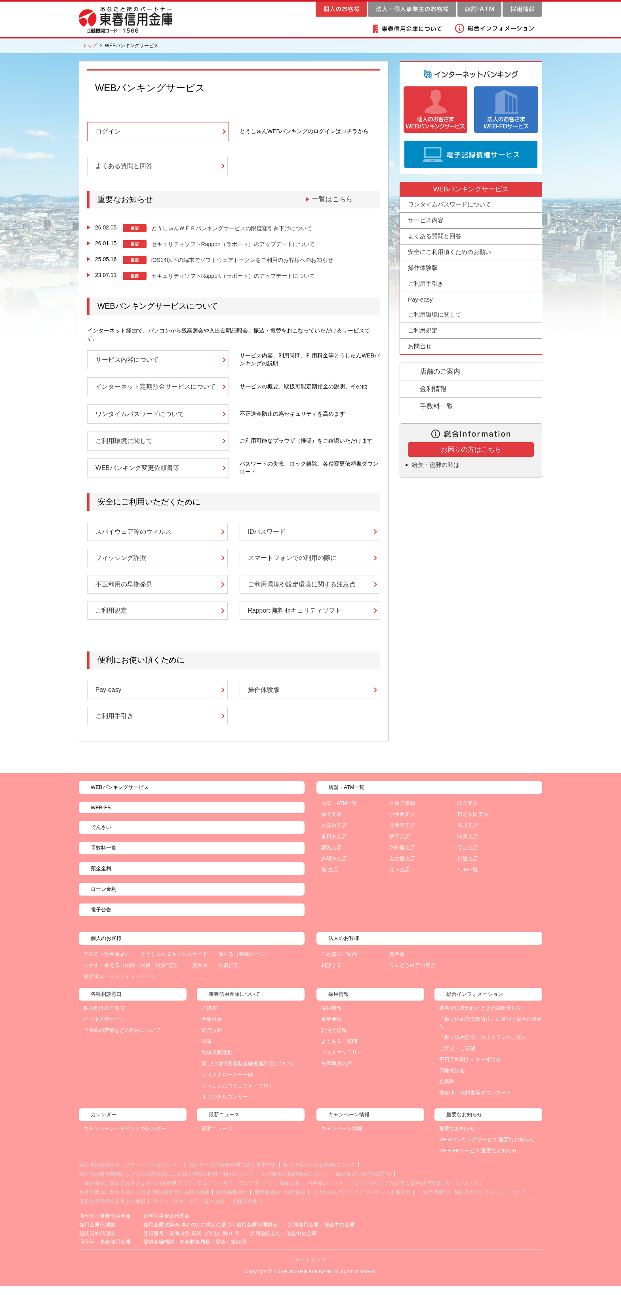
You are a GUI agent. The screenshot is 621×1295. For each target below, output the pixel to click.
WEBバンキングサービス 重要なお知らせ (487, 1149)
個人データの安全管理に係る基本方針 (232, 1174)
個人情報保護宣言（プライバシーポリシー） (130, 1174)
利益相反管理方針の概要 (181, 1201)
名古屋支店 (402, 868)
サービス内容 (426, 220)
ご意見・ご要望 (457, 1057)
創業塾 (447, 1091)
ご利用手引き (114, 724)
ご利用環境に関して (123, 444)
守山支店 (467, 857)
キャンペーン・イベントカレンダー (125, 1137)
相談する (331, 974)
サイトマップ (310, 1269)
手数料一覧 (436, 406)
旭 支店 (329, 879)
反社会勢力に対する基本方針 (112, 1201)
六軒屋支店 (402, 857)
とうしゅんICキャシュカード (174, 963)
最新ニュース (217, 1137)
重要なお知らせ (457, 1137)
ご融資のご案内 (339, 963)
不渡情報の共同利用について (294, 1183)
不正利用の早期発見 (123, 590)
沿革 (207, 1050)
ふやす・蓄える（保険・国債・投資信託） (132, 974)
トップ (90, 45)
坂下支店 (399, 845)
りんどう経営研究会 (412, 974)
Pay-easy (108, 697)
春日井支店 (334, 845)
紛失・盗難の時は (437, 464)
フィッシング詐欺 (120, 563)
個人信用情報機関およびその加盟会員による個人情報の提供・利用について (166, 1183)
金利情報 (433, 389)
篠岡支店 (331, 823)
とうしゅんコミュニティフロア (238, 1095)
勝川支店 (467, 834)
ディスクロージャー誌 (227, 1084)
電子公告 (101, 919)
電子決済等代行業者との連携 (112, 1210)
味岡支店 (467, 812)
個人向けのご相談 (104, 1017)
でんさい (101, 836)
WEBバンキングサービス (120, 796)
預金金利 (101, 878)
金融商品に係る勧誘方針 (363, 1183)
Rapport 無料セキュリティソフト (295, 617)
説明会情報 (334, 1039)
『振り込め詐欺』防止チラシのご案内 (483, 1046)
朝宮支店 (331, 857)
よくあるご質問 (339, 1050)
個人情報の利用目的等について (320, 1174)
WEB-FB (101, 816)
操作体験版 (264, 697)
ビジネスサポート (104, 1028)
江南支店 (399, 879)
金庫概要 (212, 1028)
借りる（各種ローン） (244, 963)
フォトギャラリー (341, 1061)
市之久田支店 (472, 823)
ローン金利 (103, 898)
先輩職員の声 (336, 1072)
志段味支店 (334, 868)
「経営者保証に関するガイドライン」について (472, 1201)
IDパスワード (267, 537)
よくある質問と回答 (123, 167)
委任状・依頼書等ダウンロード (475, 1102)
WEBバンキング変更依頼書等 (137, 472)
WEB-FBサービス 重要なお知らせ (478, 1160)
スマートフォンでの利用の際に (292, 563)
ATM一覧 (467, 879)
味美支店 (467, 845)
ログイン (108, 132)
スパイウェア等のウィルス (133, 537)
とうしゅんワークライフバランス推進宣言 (362, 1201)
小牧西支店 (402, 823)
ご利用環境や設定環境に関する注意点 (302, 590)
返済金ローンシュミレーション (120, 985)
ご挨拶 (209, 1017)
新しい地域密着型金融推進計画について (248, 1072)
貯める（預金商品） (107, 963)
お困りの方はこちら (471, 449)
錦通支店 (467, 868)
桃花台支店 (334, 834)
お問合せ (420, 346)
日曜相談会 (452, 1080)
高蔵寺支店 (402, 834)
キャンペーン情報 (341, 1137)
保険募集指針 (232, 1201)
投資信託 (228, 974)
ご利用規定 (111, 617)
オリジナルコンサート (227, 1106)
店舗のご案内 (440, 371)
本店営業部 (402, 812)
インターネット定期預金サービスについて (155, 389)
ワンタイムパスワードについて (139, 416)
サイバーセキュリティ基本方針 (189, 1210)
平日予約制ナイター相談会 (470, 1069)
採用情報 (331, 1017)
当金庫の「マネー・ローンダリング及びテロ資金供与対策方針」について (392, 1192)
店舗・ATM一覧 (339, 812)
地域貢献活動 (217, 1061)
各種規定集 (245, 1210)
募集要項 (331, 1028)
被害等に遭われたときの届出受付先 (480, 1017)
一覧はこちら (331, 200)
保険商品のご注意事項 (280, 1201)
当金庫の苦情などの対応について (122, 1039)
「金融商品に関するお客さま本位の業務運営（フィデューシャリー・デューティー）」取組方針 (189, 1192)
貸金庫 (200, 974)
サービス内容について (127, 361)
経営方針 (212, 1039)
